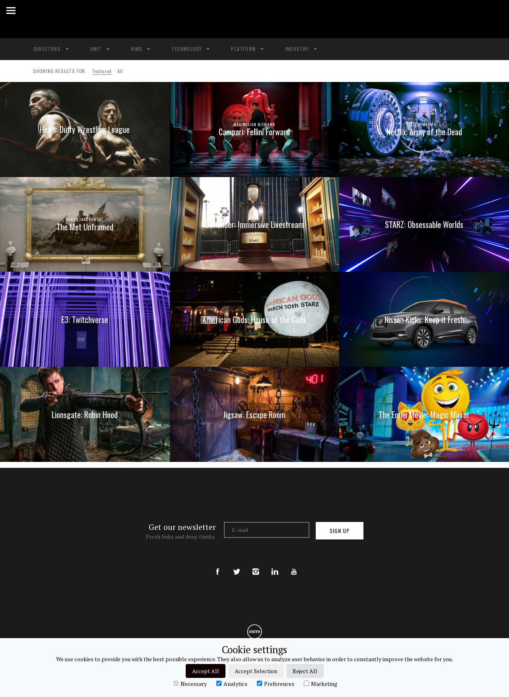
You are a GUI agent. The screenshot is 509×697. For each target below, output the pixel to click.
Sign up (340, 530)
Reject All (305, 671)
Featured (102, 71)
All (120, 71)
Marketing (320, 683)
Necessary (190, 683)
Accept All (205, 671)
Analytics (231, 683)
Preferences (275, 683)
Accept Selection (256, 671)
